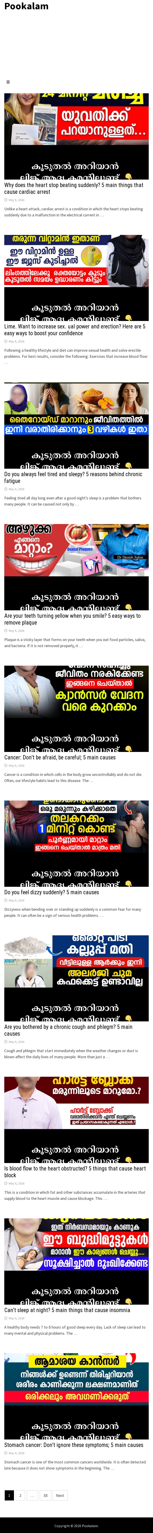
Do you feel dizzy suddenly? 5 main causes (51, 892)
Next (60, 1495)
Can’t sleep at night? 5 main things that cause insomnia (67, 1310)
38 (45, 1495)
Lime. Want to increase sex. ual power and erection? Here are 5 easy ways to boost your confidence (74, 330)
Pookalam (90, 1526)
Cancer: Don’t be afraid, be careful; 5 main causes (60, 757)
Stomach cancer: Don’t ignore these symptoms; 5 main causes (73, 1445)
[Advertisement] (76, 45)
